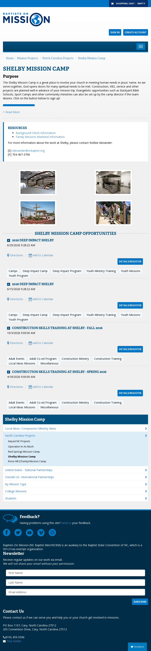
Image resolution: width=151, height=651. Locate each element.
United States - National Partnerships (28, 470)
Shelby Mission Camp (91, 58)
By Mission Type (15, 484)
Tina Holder (14, 641)
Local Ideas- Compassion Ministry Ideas (30, 428)
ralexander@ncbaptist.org (28, 150)
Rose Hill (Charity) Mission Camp (27, 461)
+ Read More (11, 112)
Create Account (135, 32)
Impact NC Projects (19, 441)
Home (10, 58)
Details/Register (130, 261)
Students (10, 498)
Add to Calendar (41, 255)
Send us (66, 523)
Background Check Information (36, 133)
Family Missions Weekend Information (40, 137)
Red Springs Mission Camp (24, 451)
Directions (15, 255)
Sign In (115, 32)
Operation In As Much (21, 446)
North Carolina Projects (57, 58)
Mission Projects (27, 58)
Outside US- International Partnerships (29, 477)
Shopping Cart (125, 3)
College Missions (16, 491)
